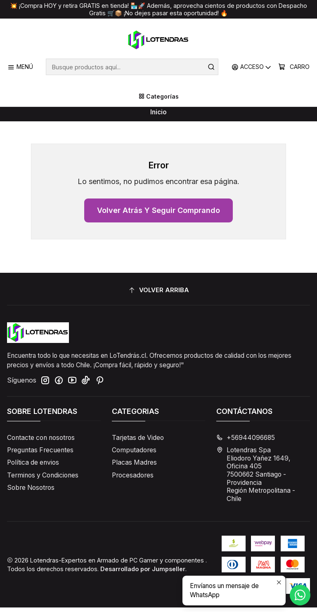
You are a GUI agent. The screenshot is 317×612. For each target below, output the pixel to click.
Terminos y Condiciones (42, 479)
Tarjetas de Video (138, 442)
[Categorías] (158, 96)
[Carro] (294, 67)
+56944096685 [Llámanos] (245, 442)
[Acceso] (252, 67)
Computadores (134, 454)
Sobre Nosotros (30, 492)
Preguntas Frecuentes (40, 454)
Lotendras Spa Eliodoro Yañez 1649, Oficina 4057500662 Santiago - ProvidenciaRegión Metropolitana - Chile (255, 479)
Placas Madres (134, 467)
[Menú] (20, 67)
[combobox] (132, 67)
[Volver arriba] (158, 294)
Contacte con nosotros (41, 442)
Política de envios (33, 467)
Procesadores (133, 479)
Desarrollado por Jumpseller (142, 573)
